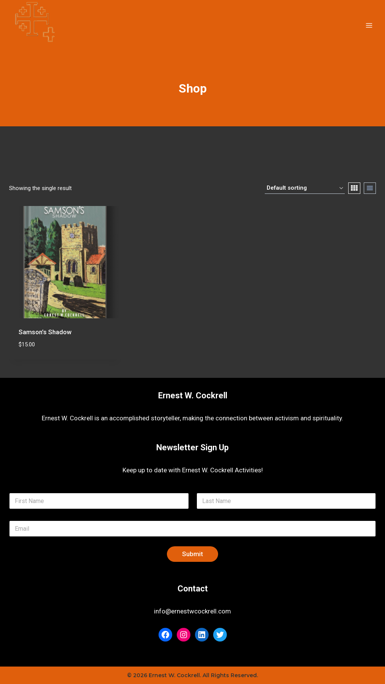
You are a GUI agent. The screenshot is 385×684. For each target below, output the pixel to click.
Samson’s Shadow (45, 332)
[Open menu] (369, 25)
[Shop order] (305, 188)
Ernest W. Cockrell (192, 395)
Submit (192, 554)
